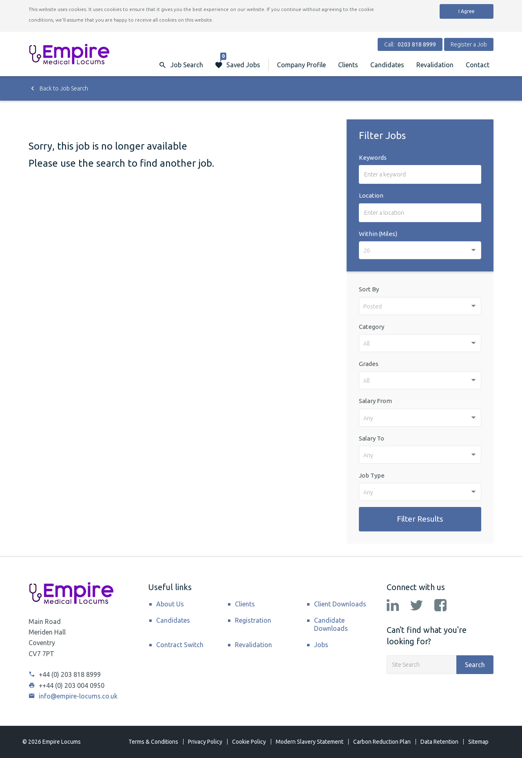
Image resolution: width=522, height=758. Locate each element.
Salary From (375, 400)
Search (475, 664)
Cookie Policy (249, 741)
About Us (170, 604)
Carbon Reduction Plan (382, 741)
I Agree (466, 11)
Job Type (372, 475)
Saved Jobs (240, 60)
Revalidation (434, 64)
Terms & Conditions (153, 741)
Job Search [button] (186, 64)
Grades (368, 363)
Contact (477, 64)
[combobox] (420, 250)
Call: (410, 44)
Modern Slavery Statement (309, 741)
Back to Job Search (58, 88)
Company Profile (301, 64)
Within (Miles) (378, 233)
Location (371, 195)
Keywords (373, 157)
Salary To (371, 438)
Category (371, 326)
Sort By (369, 289)
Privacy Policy (205, 741)
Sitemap (478, 741)
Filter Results (420, 518)
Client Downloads (340, 604)
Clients (348, 64)
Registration (253, 620)
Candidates (387, 64)
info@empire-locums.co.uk (73, 696)
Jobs (321, 644)
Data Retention (439, 741)
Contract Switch (179, 644)
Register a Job (469, 44)
